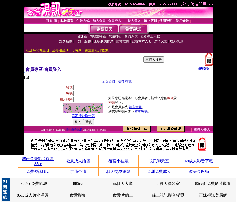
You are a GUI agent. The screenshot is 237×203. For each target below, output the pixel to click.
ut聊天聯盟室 (168, 183)
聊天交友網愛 (118, 171)
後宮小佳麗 (118, 161)
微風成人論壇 (78, 161)
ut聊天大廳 (122, 183)
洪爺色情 (78, 171)
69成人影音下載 (199, 161)
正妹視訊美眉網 (213, 195)
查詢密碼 (125, 82)
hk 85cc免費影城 (32, 183)
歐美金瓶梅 (199, 171)
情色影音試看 (74, 129)
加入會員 (108, 82)
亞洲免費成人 (159, 171)
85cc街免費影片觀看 (213, 183)
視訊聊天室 (159, 161)
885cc (78, 183)
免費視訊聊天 (38, 171)
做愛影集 (78, 195)
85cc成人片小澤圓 (33, 195)
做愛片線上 (123, 195)
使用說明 (203, 68)
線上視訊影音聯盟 (168, 195)
